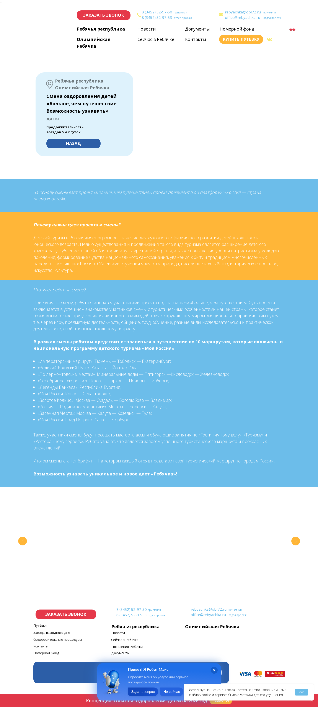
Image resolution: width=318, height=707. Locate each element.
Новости (146, 29)
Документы (197, 29)
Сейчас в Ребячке (155, 39)
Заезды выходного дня (51, 632)
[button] (103, 15)
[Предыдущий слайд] (22, 541)
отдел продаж (183, 18)
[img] (221, 14)
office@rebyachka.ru (242, 17)
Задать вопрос (143, 692)
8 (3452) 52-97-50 (157, 12)
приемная (180, 12)
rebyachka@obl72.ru (243, 12)
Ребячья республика (101, 29)
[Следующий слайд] (295, 541)
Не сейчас (171, 692)
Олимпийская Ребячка (212, 626)
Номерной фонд (237, 29)
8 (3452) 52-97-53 (157, 17)
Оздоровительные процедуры (57, 639)
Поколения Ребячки (127, 646)
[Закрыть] (311, 700)
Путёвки (40, 625)
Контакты (195, 39)
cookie (207, 694)
